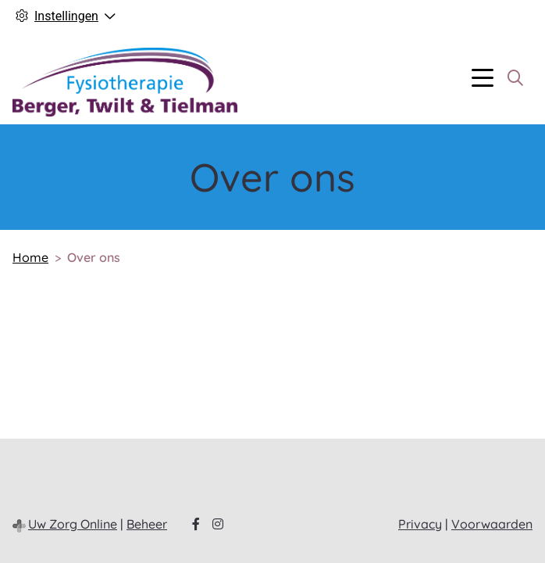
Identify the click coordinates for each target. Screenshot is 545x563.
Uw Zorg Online (72, 524)
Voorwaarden (492, 524)
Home (30, 257)
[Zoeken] (515, 78)
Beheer (146, 524)
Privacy (420, 524)
